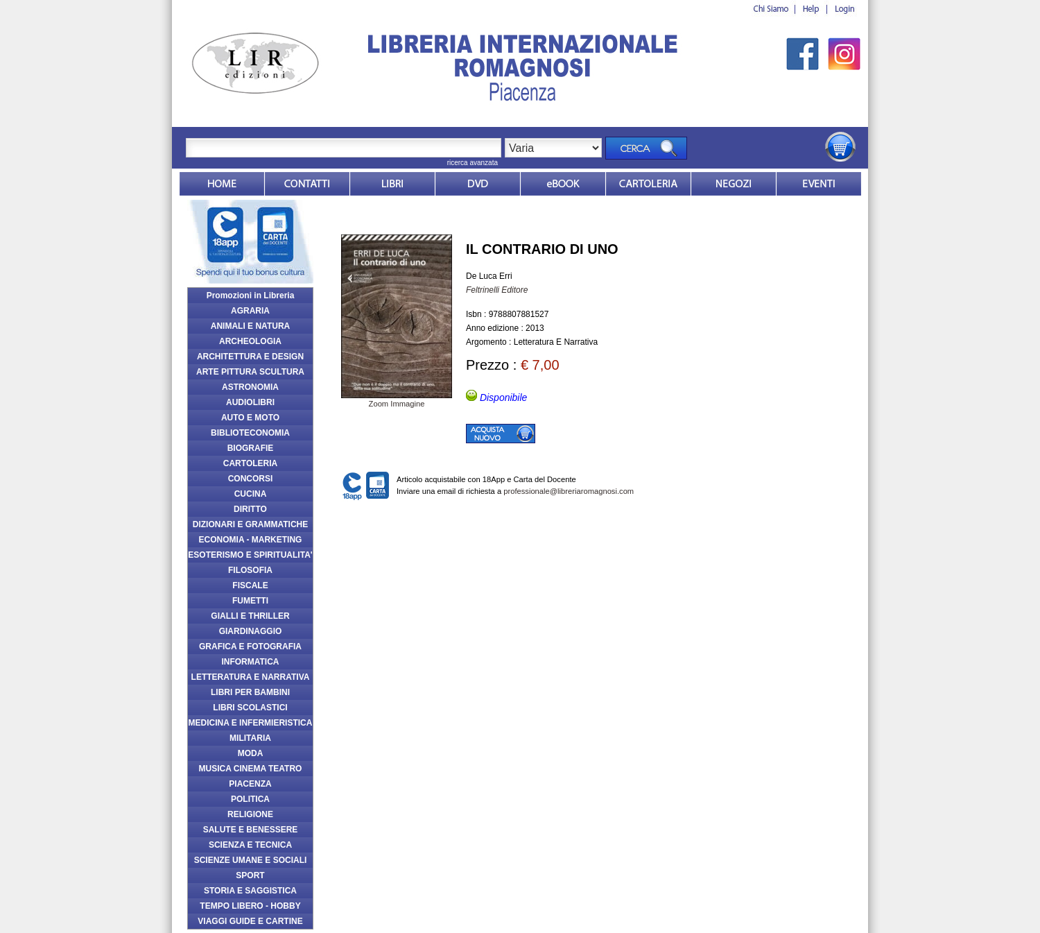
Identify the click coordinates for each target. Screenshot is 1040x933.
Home (222, 184)
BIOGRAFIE (250, 448)
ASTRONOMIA (250, 387)
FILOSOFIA (250, 570)
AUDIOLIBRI (250, 402)
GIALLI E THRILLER (250, 616)
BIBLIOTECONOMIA (250, 433)
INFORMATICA (250, 662)
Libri (392, 184)
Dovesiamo (733, 184)
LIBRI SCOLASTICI (250, 707)
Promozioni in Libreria (251, 295)
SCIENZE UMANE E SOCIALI (250, 860)
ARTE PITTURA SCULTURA (250, 372)
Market (648, 184)
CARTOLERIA (250, 463)
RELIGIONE (250, 814)
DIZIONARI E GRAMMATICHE (250, 524)
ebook (563, 184)
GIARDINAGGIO (250, 631)
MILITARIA (250, 738)
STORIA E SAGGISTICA (250, 891)
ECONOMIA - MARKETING (250, 540)
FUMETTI (250, 601)
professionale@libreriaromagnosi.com (568, 491)
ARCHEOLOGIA (250, 341)
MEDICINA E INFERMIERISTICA (251, 723)
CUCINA (250, 494)
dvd (477, 184)
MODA (250, 753)
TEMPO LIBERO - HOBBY (250, 906)
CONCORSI (250, 478)
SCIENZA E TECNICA (250, 845)
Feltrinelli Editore (497, 290)
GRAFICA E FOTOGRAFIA (250, 646)
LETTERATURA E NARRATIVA (250, 677)
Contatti (307, 184)
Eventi (819, 184)
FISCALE (250, 585)
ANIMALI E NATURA (250, 326)
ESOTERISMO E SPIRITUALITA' (250, 555)
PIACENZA (250, 784)
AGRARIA (250, 311)
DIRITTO (250, 509)
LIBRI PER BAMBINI (250, 692)
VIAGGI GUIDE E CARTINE (250, 921)
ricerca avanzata (472, 162)
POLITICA (250, 799)
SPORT (250, 875)
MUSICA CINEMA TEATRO (250, 768)
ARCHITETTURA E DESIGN (250, 356)
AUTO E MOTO (250, 417)
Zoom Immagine (396, 399)
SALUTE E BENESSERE (250, 829)
